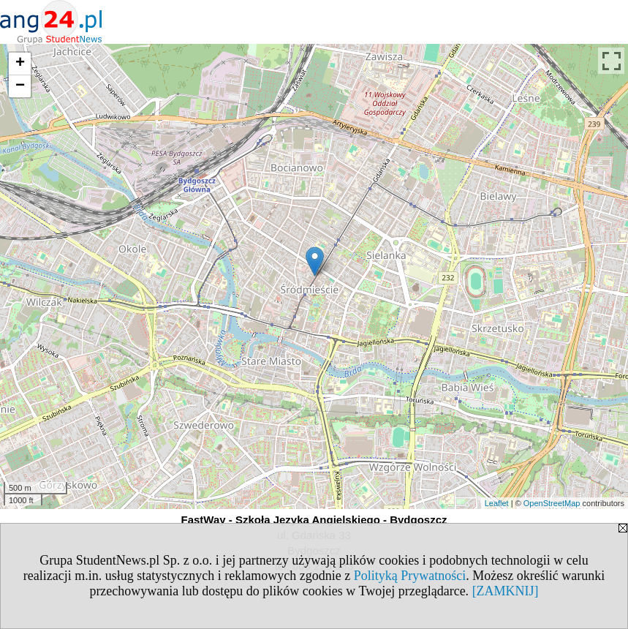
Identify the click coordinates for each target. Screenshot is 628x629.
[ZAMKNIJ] (505, 591)
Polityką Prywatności (410, 575)
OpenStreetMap (551, 503)
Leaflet (497, 503)
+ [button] (20, 64)
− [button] (20, 86)
